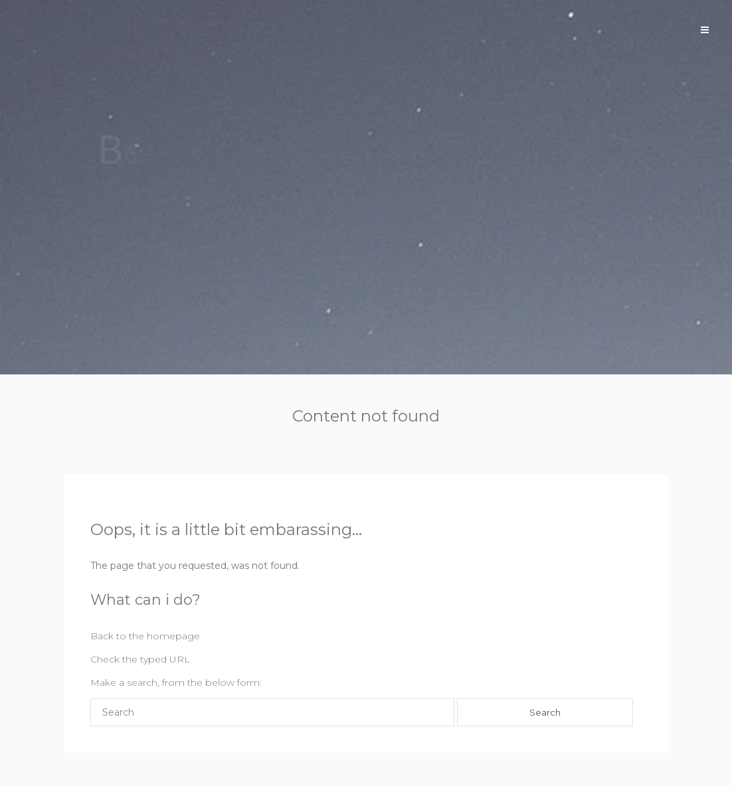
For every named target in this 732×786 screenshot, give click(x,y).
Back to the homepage (145, 636)
